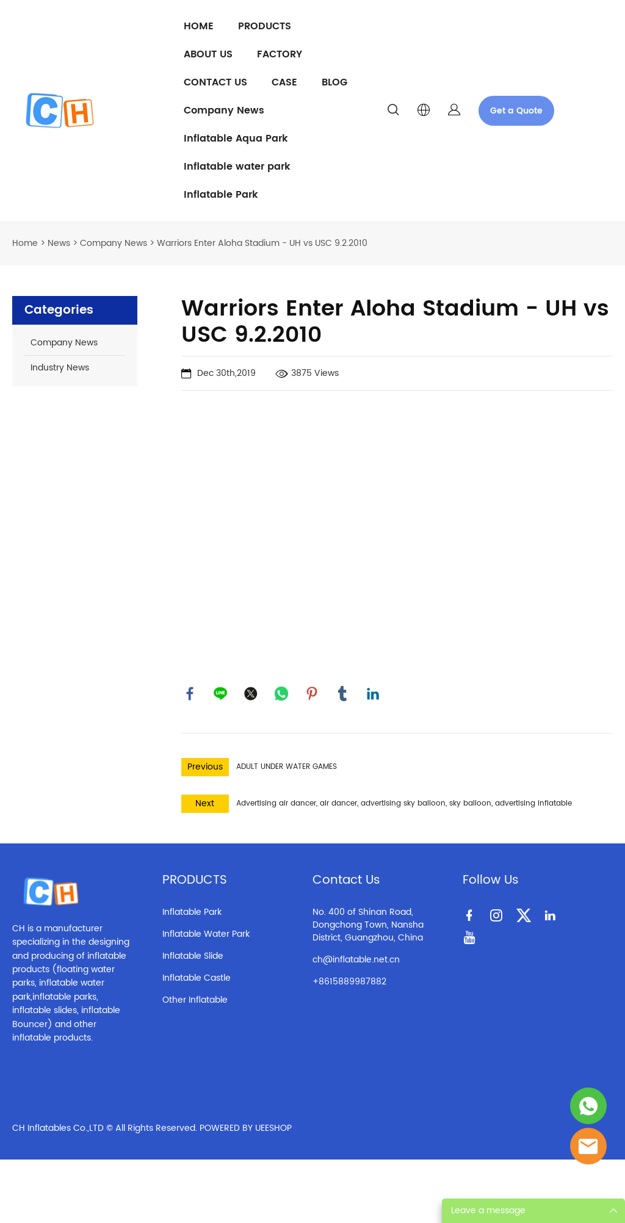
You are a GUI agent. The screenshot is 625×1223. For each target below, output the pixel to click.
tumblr (343, 694)
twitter (251, 694)
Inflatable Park (221, 195)
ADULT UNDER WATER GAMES (286, 767)
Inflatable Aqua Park (236, 138)
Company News (224, 110)
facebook (190, 694)
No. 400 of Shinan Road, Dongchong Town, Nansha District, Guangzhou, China (368, 925)
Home (25, 243)
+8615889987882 (349, 982)
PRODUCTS (264, 26)
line (221, 694)
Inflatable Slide (192, 957)
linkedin (373, 694)
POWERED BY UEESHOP (246, 1129)
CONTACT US (215, 82)
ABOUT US (208, 54)
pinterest (312, 694)
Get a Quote (516, 111)
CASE (284, 82)
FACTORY (279, 54)
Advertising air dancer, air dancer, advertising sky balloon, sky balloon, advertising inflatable (404, 804)
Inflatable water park (237, 167)
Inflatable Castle (196, 979)
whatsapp (282, 694)
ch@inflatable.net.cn (356, 960)
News (59, 243)
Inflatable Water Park (206, 935)
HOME (199, 26)
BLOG (334, 82)
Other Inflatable (195, 1001)
